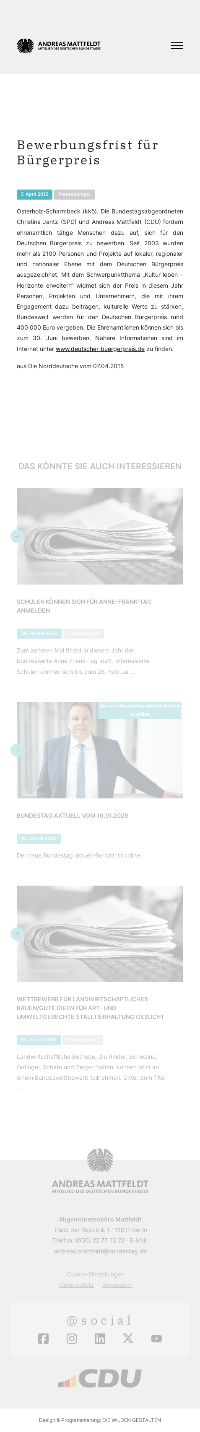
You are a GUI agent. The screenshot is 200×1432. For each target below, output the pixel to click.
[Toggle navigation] (177, 45)
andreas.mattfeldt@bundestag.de (100, 1251)
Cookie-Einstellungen (96, 1274)
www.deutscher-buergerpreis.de (100, 348)
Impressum (117, 1284)
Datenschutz (76, 1284)
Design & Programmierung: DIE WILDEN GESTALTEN (100, 1420)
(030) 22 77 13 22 (100, 1240)
